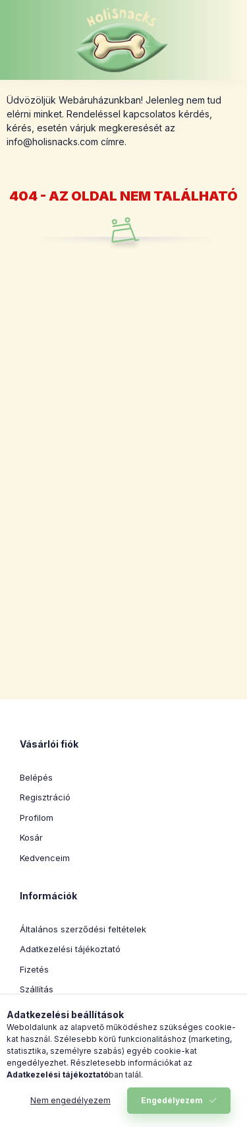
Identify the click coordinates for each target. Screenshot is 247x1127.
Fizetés (34, 969)
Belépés (36, 777)
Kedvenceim (45, 858)
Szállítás (36, 989)
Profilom (36, 817)
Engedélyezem (172, 1100)
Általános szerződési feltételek (83, 929)
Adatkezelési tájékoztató (70, 949)
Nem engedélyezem (70, 1100)
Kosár (31, 837)
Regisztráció (45, 797)
